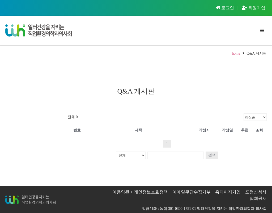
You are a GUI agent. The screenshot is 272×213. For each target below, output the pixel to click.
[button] (262, 30)
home (236, 53)
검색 (211, 155)
